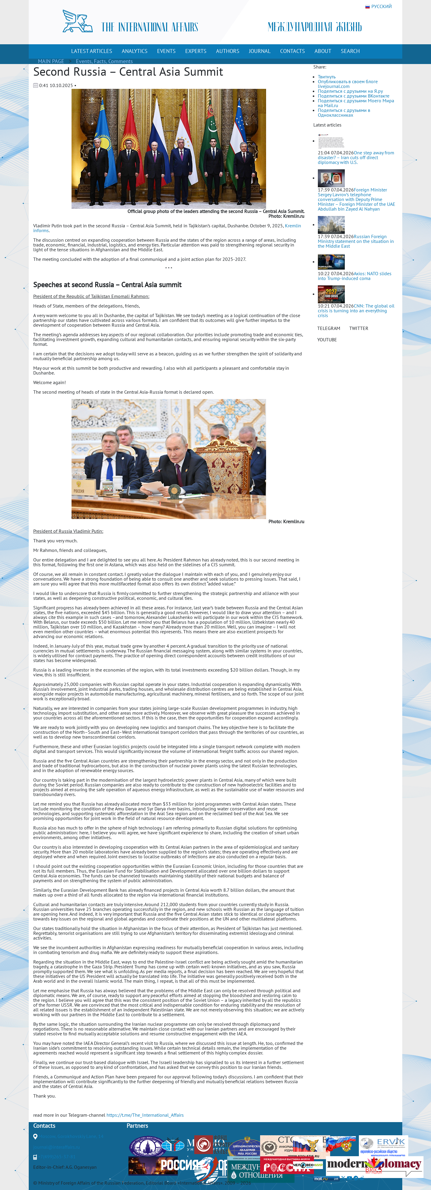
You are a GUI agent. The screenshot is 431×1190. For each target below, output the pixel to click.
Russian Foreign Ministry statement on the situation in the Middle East (356, 241)
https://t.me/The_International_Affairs (145, 1115)
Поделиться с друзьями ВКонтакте (353, 96)
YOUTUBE (327, 340)
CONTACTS (292, 51)
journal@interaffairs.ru (56, 1147)
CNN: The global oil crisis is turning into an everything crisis (356, 310)
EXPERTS (196, 51)
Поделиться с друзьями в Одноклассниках (344, 112)
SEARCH (350, 51)
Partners (137, 1126)
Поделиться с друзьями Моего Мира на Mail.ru (356, 103)
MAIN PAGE (51, 61)
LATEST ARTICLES (91, 51)
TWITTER (358, 328)
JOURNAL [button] (260, 51)
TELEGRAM (328, 328)
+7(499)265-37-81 (57, 1156)
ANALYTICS (135, 51)
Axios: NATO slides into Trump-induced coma (354, 275)
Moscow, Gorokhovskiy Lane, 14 (71, 1136)
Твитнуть (327, 77)
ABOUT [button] (323, 51)
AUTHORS (227, 51)
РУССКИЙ (378, 6)
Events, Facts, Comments (104, 61)
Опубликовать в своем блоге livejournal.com (348, 83)
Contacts (44, 1126)
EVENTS (166, 51)
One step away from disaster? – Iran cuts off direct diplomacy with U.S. (356, 157)
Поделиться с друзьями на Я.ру (350, 91)
